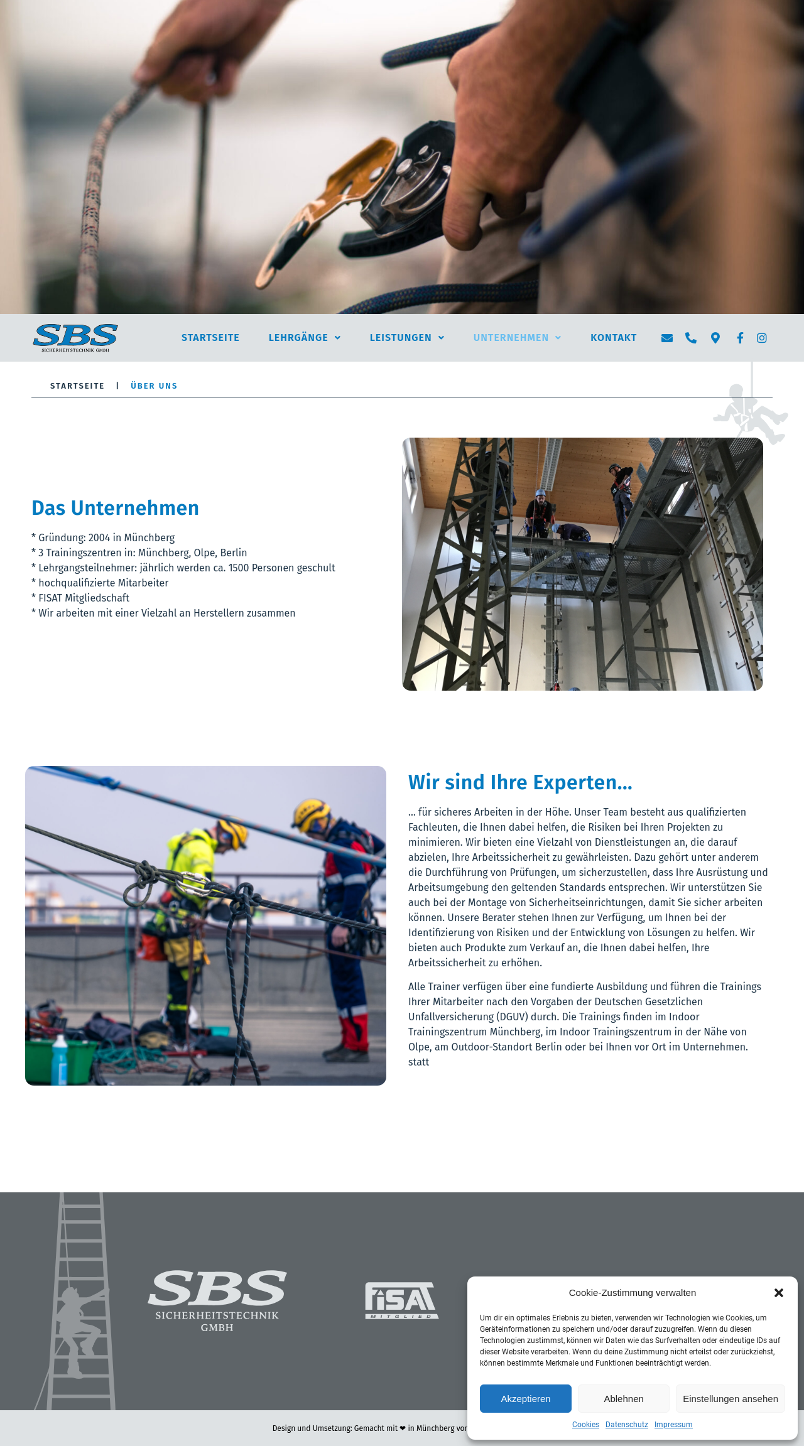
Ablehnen (623, 1398)
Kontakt (613, 337)
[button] (779, 1293)
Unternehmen (518, 337)
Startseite (211, 337)
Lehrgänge (305, 337)
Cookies (585, 1424)
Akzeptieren (525, 1398)
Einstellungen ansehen (730, 1398)
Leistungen (407, 337)
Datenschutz (627, 1424)
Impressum (674, 1424)
